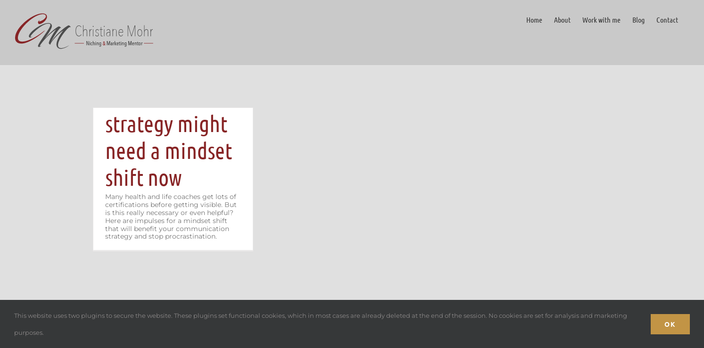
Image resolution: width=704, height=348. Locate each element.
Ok (670, 324)
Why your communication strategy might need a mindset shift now (170, 123)
